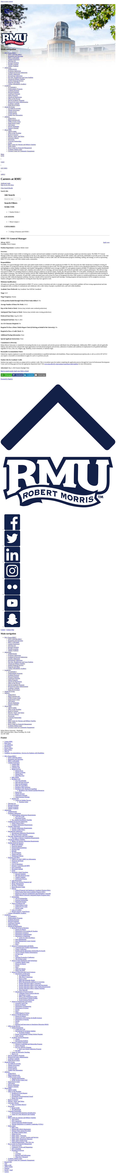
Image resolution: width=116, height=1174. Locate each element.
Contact (3, 629)
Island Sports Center (14, 123)
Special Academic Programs (16, 100)
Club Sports (11, 125)
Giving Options (12, 113)
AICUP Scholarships (21, 898)
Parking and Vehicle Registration (21, 1129)
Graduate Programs (13, 90)
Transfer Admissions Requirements (22, 828)
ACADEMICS (12, 87)
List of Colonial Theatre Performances (26, 952)
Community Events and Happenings (22, 1147)
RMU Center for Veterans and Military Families (22, 144)
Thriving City (12, 61)
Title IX (6, 751)
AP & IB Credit (19, 816)
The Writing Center (20, 959)
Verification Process (21, 879)
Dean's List (15, 1054)
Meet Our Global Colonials (19, 834)
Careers (6, 12)
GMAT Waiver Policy (18, 823)
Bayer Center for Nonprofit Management (20, 148)
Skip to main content (7, 1)
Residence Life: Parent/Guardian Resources (31, 790)
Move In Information (21, 784)
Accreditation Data (24, 975)
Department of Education (22, 973)
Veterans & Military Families (16, 79)
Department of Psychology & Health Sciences (28, 1018)
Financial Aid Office (14, 82)
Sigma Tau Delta (20, 970)
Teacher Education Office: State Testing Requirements (34, 987)
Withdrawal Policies (17, 856)
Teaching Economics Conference (24, 957)
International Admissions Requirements (23, 833)
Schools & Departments (15, 97)
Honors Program (20, 1045)
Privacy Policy (8, 748)
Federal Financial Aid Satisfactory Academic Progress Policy (33, 890)
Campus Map (10, 629)
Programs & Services (18, 1150)
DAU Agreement (16, 1121)
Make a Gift (7, 23)
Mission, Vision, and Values (16, 136)
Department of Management (23, 934)
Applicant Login (5, 183)
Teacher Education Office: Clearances (30, 983)
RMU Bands (15, 777)
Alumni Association (14, 110)
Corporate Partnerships (14, 141)
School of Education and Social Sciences (23, 972)
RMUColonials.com (14, 120)
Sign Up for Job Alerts (7, 185)
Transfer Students (20, 877)
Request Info (8, 20)
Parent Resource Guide (18, 887)
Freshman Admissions (14, 71)
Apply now (106, 242)
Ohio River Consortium (26, 977)
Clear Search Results (7, 188)
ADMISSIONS (12, 69)
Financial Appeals (17, 846)
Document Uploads (17, 869)
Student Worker (15, 212)
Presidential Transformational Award (22, 1096)
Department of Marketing (22, 936)
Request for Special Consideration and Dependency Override (33, 893)
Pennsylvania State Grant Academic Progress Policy (30, 892)
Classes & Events (17, 1145)
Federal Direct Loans (21, 905)
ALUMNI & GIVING (14, 108)
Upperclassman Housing (22, 797)
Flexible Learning (13, 64)
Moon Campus (14, 222)
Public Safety (12, 146)
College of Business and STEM (19, 231)
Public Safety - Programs (19, 1135)
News (16, 944)
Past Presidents (16, 1095)
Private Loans (19, 908)
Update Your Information (15, 115)
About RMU (8, 130)
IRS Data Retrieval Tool (22, 875)
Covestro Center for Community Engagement (21, 151)
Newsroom (11, 139)
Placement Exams (20, 818)
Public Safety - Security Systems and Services (25, 1137)
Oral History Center (24, 995)
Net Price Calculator (17, 885)
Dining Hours (19, 771)
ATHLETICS (12, 118)
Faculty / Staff (8, 11)
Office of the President (14, 133)
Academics (7, 85)
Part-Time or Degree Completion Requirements (25, 838)
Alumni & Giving (9, 107)
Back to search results (7, 371)
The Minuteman (16, 1109)
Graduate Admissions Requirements (22, 825)
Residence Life (16, 779)
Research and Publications (23, 1155)
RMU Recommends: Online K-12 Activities (31, 982)
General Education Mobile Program (22, 1122)
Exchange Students (24, 1032)
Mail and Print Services (22, 782)
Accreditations (8, 745)
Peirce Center (23, 978)
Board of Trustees (13, 135)
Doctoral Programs (13, 92)
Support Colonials (13, 128)
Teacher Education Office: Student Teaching (31, 988)
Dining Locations (20, 772)
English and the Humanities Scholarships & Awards (30, 951)
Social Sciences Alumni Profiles (28, 998)
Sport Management (20, 939)
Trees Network (23, 990)
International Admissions (15, 76)
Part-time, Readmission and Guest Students (20, 77)
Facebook (19, 375)
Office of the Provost (14, 99)
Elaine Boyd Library (14, 105)
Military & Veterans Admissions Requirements (25, 841)
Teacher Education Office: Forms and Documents (33, 985)
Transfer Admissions (14, 74)
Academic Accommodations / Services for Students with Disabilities (24, 753)
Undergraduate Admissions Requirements (24, 815)
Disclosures (7, 746)
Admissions (7, 67)
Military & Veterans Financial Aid (21, 882)
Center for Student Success (23, 800)
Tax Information (16, 852)
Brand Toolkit (16, 1108)
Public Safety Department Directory (22, 1139)
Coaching (18, 1153)
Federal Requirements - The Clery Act (23, 1142)
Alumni (17, 1039)
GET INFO (4, 168)
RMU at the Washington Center (28, 996)
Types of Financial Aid (18, 903)
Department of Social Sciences (24, 991)
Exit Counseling (16, 867)
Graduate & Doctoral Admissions (17, 72)
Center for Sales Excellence (27, 937)
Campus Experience (14, 59)
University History (13, 138)
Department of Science (22, 1008)
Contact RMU (8, 741)
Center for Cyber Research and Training (23, 1114)
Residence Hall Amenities (22, 787)
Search (3, 30)
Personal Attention (13, 63)
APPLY (3, 174)
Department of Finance (22, 933)
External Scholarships (21, 900)
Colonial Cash (16, 767)
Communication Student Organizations (26, 947)
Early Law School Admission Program (30, 1049)
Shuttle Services (20, 793)
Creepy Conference (20, 949)
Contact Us (15, 862)
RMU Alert (15, 1127)
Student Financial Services (15, 81)
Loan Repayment (17, 880)
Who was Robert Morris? (19, 1104)
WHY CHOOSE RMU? (15, 54)
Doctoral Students (20, 874)
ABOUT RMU (12, 131)
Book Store (7, 743)
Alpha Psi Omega (20, 969)
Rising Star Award (17, 1098)
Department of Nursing (22, 1019)
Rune (16, 955)
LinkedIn (30, 375)
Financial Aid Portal (17, 861)
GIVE (2, 156)
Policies (14, 888)
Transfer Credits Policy (18, 829)
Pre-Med (17, 1050)
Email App (41, 375)
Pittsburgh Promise (20, 901)
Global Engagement (17, 1027)
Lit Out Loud (19, 954)
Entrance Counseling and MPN (21, 865)
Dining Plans (19, 774)
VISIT (2, 162)
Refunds (14, 851)
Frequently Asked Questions (20, 872)
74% (16, 1152)
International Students (21, 1041)
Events (10, 143)
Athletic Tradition (13, 66)
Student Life (15, 798)
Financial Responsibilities (19, 847)
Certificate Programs (14, 94)
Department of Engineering (23, 1006)
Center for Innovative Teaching (21, 1052)
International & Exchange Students (25, 1031)
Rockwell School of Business (20, 928)
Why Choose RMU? (10, 53)
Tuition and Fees (16, 854)
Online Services (16, 1134)
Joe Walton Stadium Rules (19, 1132)
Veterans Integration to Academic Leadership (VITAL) (27, 1124)
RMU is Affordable (13, 58)
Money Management (18, 883)
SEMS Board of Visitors (22, 1013)
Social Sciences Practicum (26, 1000)
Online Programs (13, 95)
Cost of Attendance (17, 864)
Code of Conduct (16, 910)
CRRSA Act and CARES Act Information (24, 859)
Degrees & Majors (20, 929)
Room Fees (18, 792)
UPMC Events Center (14, 121)
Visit (5, 22)
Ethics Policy (8, 749)
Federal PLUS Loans (21, 906)
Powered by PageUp (7, 379)
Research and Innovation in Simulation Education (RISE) (32, 1024)
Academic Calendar (13, 103)
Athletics (7, 117)
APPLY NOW (8, 25)
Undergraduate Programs (15, 89)
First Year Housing (20, 780)
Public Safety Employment (19, 1140)
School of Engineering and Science (22, 1001)
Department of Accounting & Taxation (26, 931)
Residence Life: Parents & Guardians (26, 789)
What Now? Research (21, 1157)
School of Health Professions (20, 1014)
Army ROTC (15, 1119)
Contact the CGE (20, 1029)
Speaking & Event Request (19, 1093)
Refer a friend (25, 371)
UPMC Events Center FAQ (19, 1080)
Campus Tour (15, 766)
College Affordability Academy (17, 84)
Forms (13, 870)
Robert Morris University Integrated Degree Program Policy (32, 895)
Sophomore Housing (21, 795)
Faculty (17, 942)
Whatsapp (8, 375)
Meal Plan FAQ (19, 775)
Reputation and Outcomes (15, 56)
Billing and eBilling (17, 844)
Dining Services (16, 769)
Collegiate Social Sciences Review (29, 993)
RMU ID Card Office (21, 785)
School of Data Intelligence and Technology (24, 960)
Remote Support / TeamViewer (21, 911)
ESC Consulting (16, 1149)
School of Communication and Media (22, 946)
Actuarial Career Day (21, 1003)
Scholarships (15, 897)
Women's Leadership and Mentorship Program (28, 1044)
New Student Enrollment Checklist (22, 820)
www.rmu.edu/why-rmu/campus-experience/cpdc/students (61, 364)
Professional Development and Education (24, 1113)
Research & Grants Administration (18, 102)
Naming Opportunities (18, 1078)
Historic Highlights (13, 126)
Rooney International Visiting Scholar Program (29, 1034)
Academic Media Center (15, 149)
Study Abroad (19, 1036)
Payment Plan (16, 849)
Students (6, 9)
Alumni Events (12, 112)
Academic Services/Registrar (20, 1037)
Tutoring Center (23, 802)
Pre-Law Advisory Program (23, 1047)
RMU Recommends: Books (27, 980)
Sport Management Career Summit (25, 941)
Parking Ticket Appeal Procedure (21, 1131)
